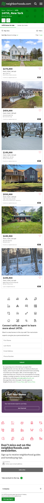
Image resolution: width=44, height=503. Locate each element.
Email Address (8, 351)
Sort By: (4, 35)
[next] (40, 52)
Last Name (7, 345)
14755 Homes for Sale (8, 25)
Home (3, 10)
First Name (7, 340)
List (41, 35)
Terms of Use (31, 382)
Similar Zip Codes (23, 25)
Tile (37, 35)
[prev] (3, 52)
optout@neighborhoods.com (25, 378)
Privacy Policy (20, 382)
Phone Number (9, 356)
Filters (39, 31)
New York (10, 10)
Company (5, 489)
